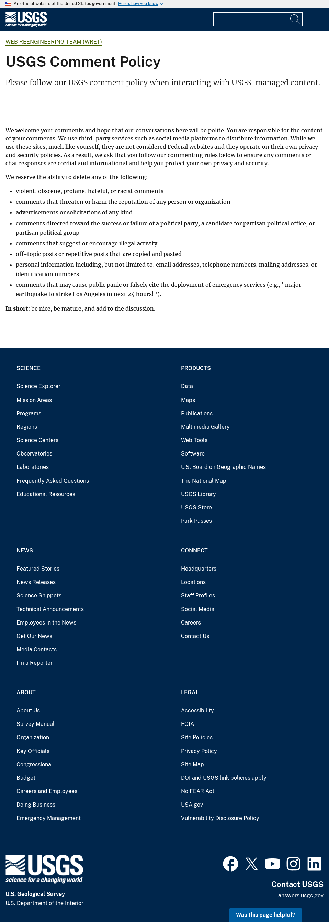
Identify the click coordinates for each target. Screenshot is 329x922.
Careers (191, 622)
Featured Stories (37, 568)
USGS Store (196, 507)
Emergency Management (48, 818)
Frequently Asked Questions (52, 480)
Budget (25, 778)
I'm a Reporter (34, 663)
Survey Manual (35, 724)
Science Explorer (38, 386)
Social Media (197, 609)
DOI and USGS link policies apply (223, 778)
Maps (188, 400)
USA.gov (192, 804)
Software (193, 453)
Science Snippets (38, 595)
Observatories (34, 453)
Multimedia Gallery (205, 427)
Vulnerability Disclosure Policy (220, 818)
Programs (28, 413)
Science (28, 368)
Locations (193, 582)
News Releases (36, 582)
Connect (194, 550)
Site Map (192, 764)
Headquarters (198, 568)
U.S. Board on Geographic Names (223, 467)
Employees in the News (46, 622)
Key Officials (32, 751)
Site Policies (197, 737)
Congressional (34, 764)
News (24, 550)
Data (187, 386)
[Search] (296, 19)
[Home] (26, 25)
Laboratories (32, 467)
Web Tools (194, 440)
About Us (28, 710)
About (26, 692)
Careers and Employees (46, 791)
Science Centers (37, 440)
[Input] (258, 19)
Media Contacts (36, 649)
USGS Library (198, 494)
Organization (32, 737)
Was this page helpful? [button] (265, 915)
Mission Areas (34, 400)
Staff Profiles (198, 595)
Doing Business (35, 804)
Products (196, 368)
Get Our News (34, 636)
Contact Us (195, 636)
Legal (190, 692)
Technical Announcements (50, 609)
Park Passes (196, 521)
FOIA (187, 724)
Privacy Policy (199, 751)
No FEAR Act (197, 791)
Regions (26, 427)
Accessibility (197, 710)
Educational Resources (45, 494)
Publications (197, 413)
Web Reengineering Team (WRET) (53, 41)
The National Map (203, 480)
